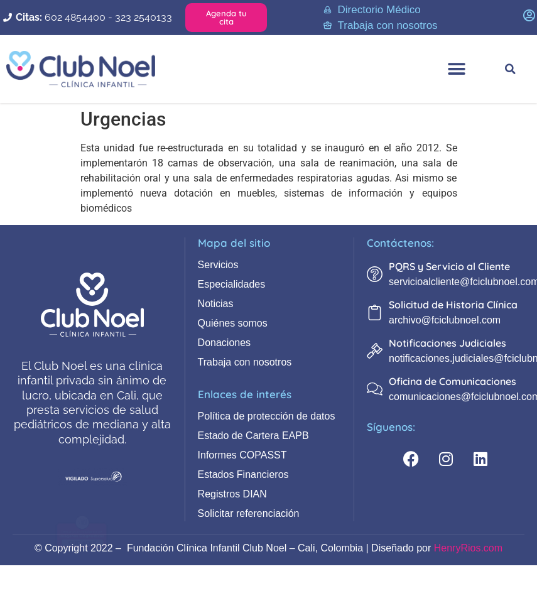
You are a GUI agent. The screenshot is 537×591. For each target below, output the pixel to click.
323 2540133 (143, 17)
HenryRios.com (468, 548)
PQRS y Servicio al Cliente (449, 266)
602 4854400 (75, 17)
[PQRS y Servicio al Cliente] (374, 274)
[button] (456, 69)
